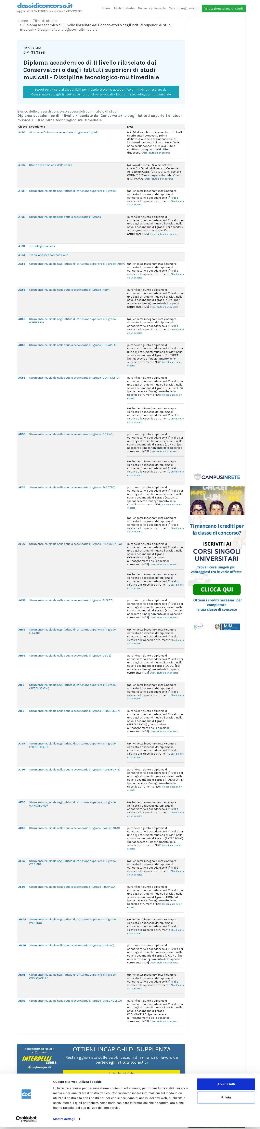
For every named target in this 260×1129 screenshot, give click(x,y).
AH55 (21, 629)
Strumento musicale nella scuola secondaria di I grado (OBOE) (70, 655)
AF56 (21, 544)
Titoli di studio (124, 8)
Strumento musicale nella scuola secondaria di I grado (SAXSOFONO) (74, 828)
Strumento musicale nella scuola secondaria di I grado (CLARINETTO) (74, 377)
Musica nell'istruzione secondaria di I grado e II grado (64, 132)
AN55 (21, 974)
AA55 (21, 263)
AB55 (21, 319)
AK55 (21, 802)
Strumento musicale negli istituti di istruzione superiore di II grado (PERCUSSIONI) (72, 686)
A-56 (21, 217)
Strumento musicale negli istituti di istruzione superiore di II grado (72, 191)
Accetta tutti (226, 1086)
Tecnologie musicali (42, 246)
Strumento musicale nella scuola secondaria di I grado (65, 217)
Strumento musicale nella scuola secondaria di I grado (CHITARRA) (72, 345)
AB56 (21, 345)
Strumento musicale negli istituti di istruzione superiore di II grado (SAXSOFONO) (72, 804)
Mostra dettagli (64, 1121)
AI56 (21, 711)
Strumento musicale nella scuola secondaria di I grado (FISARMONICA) (75, 544)
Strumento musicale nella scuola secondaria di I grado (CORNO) (71, 434)
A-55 (21, 191)
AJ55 (21, 743)
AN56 (22, 1000)
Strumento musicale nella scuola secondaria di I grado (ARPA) (69, 289)
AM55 (22, 919)
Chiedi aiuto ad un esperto (155, 153)
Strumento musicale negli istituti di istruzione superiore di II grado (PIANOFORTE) (72, 745)
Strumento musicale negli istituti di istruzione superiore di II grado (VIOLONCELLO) (72, 976)
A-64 (21, 255)
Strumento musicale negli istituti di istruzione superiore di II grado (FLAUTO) (72, 631)
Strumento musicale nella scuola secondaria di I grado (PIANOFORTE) (74, 769)
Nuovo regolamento (152, 8)
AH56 (21, 655)
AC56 (21, 377)
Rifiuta (226, 1099)
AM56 (22, 945)
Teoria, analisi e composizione (48, 255)
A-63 (21, 246)
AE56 (21, 487)
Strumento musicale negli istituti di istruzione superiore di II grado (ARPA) (77, 263)
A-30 (21, 132)
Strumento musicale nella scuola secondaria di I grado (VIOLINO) (71, 945)
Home (106, 8)
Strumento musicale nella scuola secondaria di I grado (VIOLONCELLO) (75, 1000)
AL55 (21, 861)
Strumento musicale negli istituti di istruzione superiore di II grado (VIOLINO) (72, 921)
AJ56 (21, 769)
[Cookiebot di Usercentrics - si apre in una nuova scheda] (26, 1121)
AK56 (21, 828)
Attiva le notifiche (121, 1073)
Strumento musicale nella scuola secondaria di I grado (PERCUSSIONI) (75, 711)
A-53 (21, 165)
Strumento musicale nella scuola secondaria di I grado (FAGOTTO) (72, 487)
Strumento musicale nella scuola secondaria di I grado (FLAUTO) (71, 600)
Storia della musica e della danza (50, 165)
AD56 (21, 434)
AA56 (21, 289)
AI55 (21, 685)
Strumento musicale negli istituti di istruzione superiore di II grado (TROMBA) (72, 862)
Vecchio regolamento (184, 8)
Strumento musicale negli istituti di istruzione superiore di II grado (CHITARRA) (72, 320)
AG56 (22, 600)
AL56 (21, 886)
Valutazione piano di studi (223, 8)
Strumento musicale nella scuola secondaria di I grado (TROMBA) (72, 886)
